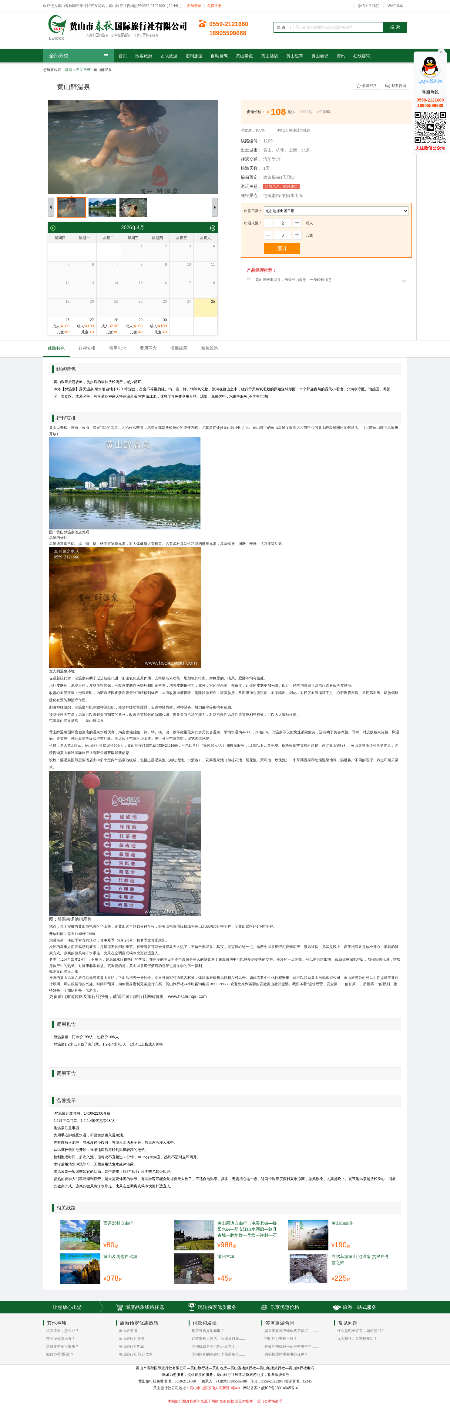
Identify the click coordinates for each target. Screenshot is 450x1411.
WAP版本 (395, 6)
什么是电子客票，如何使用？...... (364, 1331)
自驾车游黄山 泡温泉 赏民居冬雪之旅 (360, 1259)
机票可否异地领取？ (208, 1331)
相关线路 (209, 348)
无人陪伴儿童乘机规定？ (357, 1338)
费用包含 (117, 348)
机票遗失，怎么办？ (62, 1331)
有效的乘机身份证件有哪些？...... (291, 1346)
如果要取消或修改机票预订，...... (291, 1331)
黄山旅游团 (128, 1331)
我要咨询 (398, 86)
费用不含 (148, 348)
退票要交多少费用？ (62, 1346)
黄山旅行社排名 (131, 1338)
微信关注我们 (368, 6)
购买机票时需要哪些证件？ (286, 1354)
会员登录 (194, 6)
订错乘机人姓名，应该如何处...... (218, 1338)
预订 (282, 248)
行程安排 (87, 348)
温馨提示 (178, 348)
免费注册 (214, 6)
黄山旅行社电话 (131, 1346)
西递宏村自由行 (118, 1223)
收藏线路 (369, 86)
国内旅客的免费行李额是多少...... (218, 1354)
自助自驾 (83, 70)
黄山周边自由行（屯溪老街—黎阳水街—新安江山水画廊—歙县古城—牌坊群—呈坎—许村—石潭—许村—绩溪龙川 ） (247, 1229)
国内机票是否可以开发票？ (213, 1346)
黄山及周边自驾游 (120, 1256)
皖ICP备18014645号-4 (279, 1388)
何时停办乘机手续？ (280, 1338)
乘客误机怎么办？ (60, 1338)
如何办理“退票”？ (60, 1354)
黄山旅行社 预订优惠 (136, 1354)
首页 (68, 70)
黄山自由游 (342, 1223)
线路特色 (56, 348)
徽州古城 (225, 1256)
